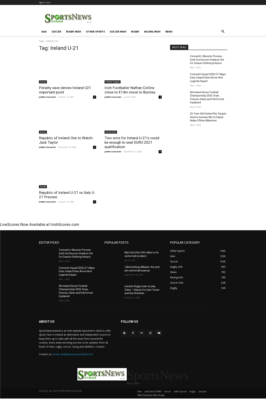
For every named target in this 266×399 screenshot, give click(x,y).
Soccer (56, 31)
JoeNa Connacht (47, 97)
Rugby (135, 31)
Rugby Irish (73, 31)
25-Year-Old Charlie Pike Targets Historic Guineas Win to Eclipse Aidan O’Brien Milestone (208, 117)
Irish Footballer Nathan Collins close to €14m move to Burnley (130, 90)
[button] (223, 32)
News (169, 31)
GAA (44, 31)
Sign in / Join (44, 2)
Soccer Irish (118, 31)
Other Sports (95, 31)
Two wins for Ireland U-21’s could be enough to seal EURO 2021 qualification (132, 142)
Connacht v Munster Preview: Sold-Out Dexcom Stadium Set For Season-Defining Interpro (207, 59)
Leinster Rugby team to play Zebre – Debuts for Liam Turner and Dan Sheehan (142, 290)
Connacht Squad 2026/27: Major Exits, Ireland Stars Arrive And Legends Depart (208, 78)
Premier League (113, 82)
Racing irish (152, 31)
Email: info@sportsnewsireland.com (73, 354)
